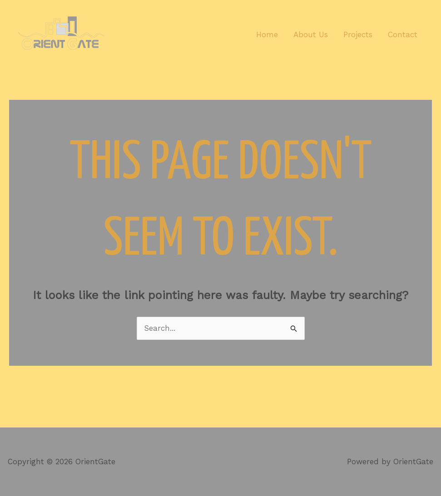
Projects (357, 34)
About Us (310, 34)
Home (267, 34)
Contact (402, 34)
